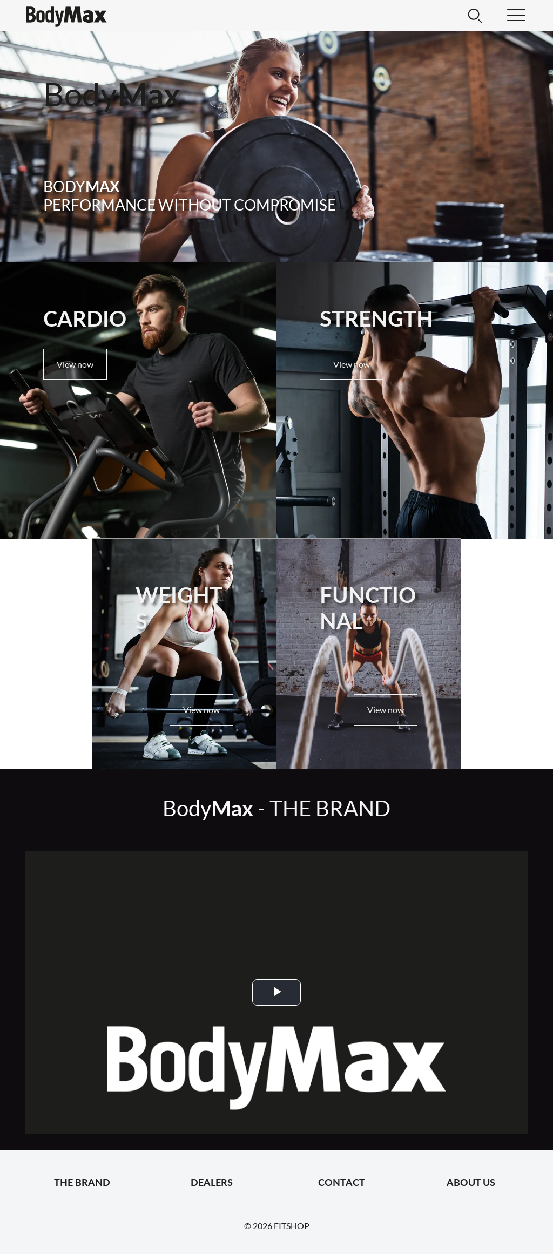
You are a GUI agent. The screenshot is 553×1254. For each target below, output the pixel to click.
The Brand (82, 1182)
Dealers (212, 1182)
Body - (276, 808)
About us (471, 1182)
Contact (341, 1182)
